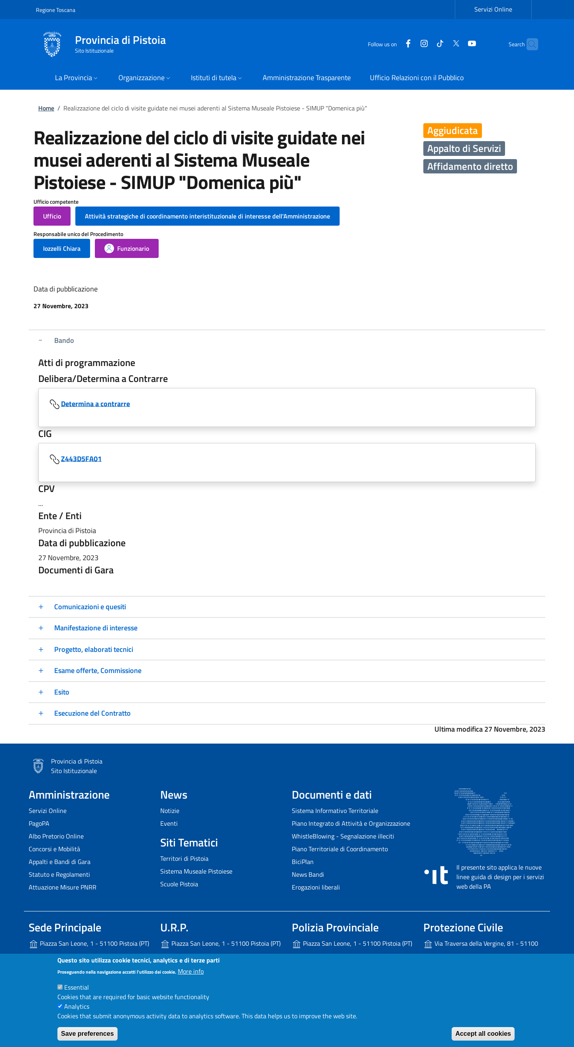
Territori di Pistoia (184, 858)
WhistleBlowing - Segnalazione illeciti (343, 836)
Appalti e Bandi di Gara (59, 861)
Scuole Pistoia (179, 884)
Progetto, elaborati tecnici (93, 649)
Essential (76, 987)
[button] (77, 78)
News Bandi (308, 874)
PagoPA (39, 823)
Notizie (169, 810)
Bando (64, 340)
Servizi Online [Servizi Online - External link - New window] (493, 9)
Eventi (169, 823)
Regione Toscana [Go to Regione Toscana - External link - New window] (55, 10)
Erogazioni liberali (316, 887)
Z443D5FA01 (81, 458)
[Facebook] (393, 44)
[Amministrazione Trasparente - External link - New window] (306, 78)
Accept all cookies (483, 1033)
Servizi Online (48, 810)
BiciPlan (303, 861)
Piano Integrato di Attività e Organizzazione (351, 823)
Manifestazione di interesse (96, 627)
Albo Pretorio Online (56, 836)
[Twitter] (440, 44)
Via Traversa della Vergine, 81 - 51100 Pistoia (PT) (480, 950)
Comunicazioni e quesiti (90, 606)
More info (191, 971)
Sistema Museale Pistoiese (196, 871)
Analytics (76, 1006)
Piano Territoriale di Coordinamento (340, 849)
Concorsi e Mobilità (54, 849)
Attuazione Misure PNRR (62, 887)
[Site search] (528, 44)
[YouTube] (456, 44)
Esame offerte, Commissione (98, 670)
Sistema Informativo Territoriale (335, 810)
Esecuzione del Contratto (92, 713)
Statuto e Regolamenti (59, 874)
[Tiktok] (424, 44)
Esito (61, 692)
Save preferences (87, 1033)
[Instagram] (409, 44)
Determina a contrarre (95, 403)
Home (46, 108)
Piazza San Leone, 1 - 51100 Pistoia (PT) (89, 944)
